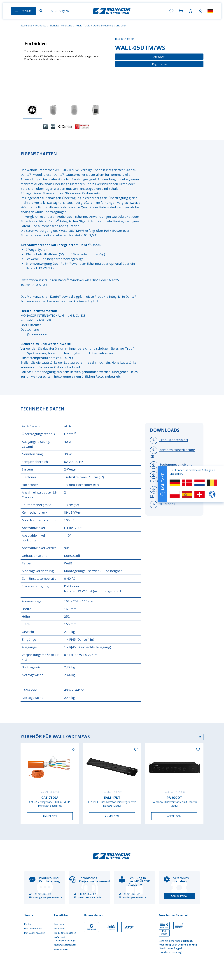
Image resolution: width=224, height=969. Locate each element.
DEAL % (52, 11)
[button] (200, 10)
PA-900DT (174, 797)
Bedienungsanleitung (175, 464)
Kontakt (28, 924)
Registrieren (159, 64)
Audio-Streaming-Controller (109, 25)
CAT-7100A (49, 797)
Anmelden (159, 56)
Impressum (59, 924)
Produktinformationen (65, 932)
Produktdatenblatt (173, 440)
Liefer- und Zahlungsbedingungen (65, 939)
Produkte (40, 25)
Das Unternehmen (33, 928)
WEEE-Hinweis (61, 949)
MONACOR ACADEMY (34, 932)
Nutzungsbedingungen (65, 944)
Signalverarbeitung (61, 25)
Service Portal (179, 896)
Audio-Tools (83, 25)
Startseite (26, 25)
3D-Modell (167, 504)
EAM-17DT (112, 797)
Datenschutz (60, 928)
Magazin (64, 11)
